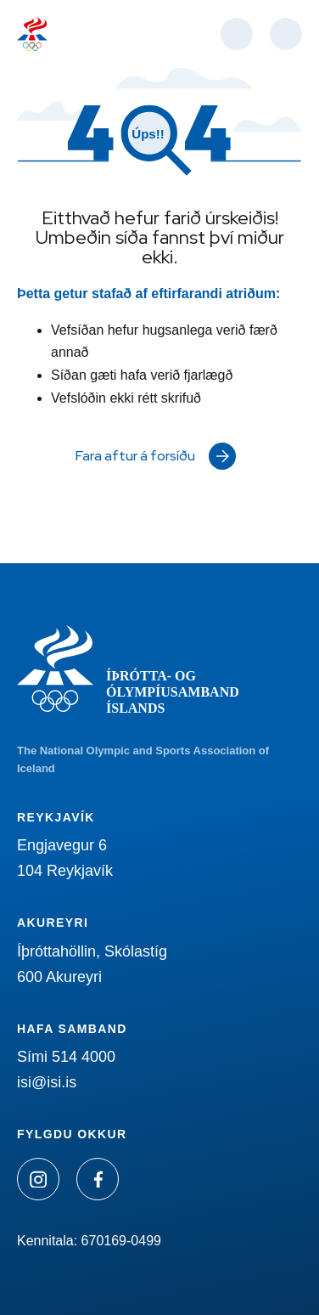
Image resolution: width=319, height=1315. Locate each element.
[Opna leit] (237, 34)
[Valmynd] (286, 34)
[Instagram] (38, 1179)
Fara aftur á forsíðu (135, 456)
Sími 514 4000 (66, 1056)
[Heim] (32, 34)
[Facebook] (97, 1179)
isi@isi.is (46, 1082)
